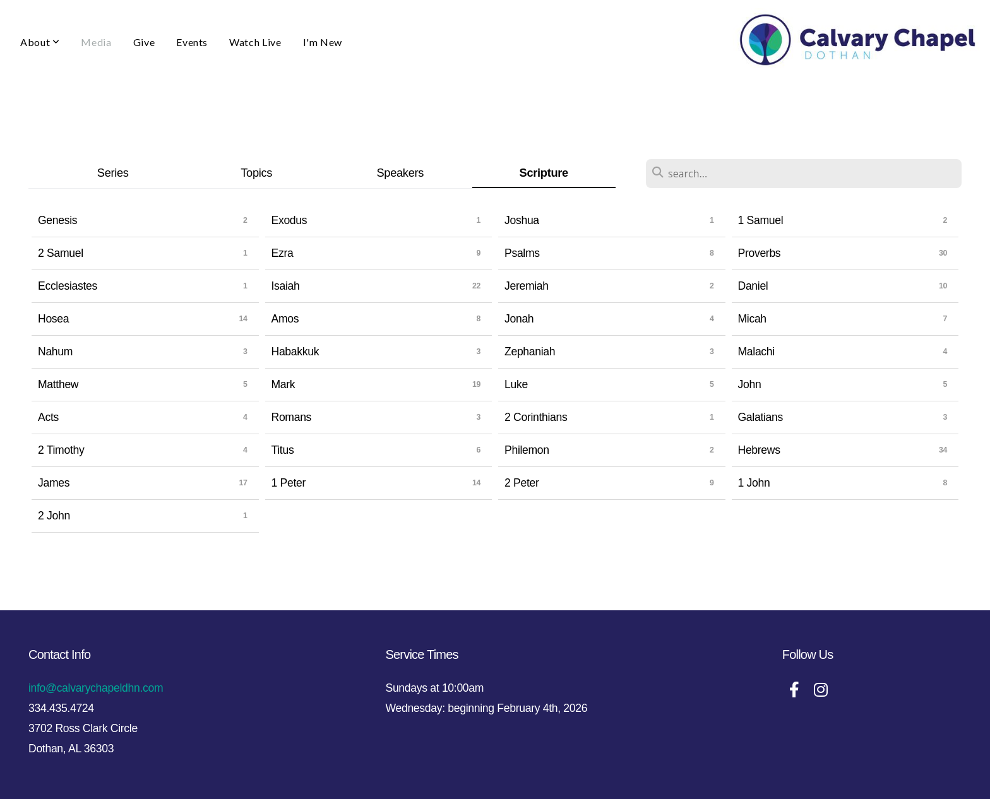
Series (113, 172)
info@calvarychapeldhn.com (95, 688)
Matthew (58, 384)
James (53, 482)
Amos (285, 318)
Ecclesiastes (67, 286)
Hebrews (759, 450)
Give (144, 42)
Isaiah (285, 286)
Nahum (55, 351)
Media (96, 42)
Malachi (756, 351)
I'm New (322, 42)
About (39, 42)
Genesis (57, 220)
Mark (283, 384)
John (749, 384)
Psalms (522, 253)
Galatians (760, 417)
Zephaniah (529, 351)
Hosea (53, 318)
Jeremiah (526, 286)
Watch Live (255, 42)
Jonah (519, 318)
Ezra (282, 253)
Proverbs (759, 253)
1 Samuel (761, 220)
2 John (54, 515)
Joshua (521, 220)
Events (192, 42)
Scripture (544, 172)
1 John (754, 482)
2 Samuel (60, 253)
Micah (752, 318)
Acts (48, 417)
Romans (291, 417)
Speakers (400, 172)
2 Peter (521, 482)
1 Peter (288, 482)
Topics (256, 172)
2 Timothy (61, 450)
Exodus (289, 220)
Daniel (753, 286)
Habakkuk (295, 351)
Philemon (526, 450)
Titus (282, 450)
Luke (516, 384)
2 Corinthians (536, 417)
